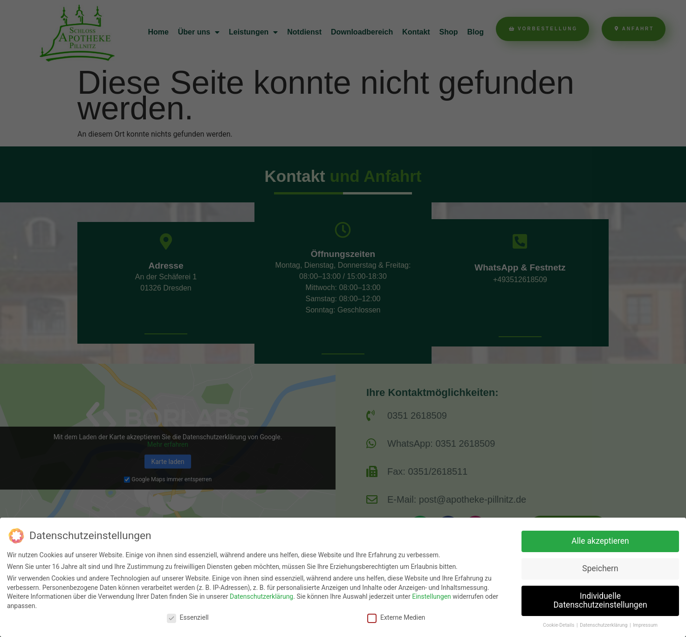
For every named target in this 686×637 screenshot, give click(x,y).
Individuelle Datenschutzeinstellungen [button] (600, 600)
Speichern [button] (600, 568)
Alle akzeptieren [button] (600, 541)
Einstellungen (431, 596)
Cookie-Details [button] (559, 625)
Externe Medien (396, 617)
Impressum (645, 625)
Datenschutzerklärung (261, 596)
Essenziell (188, 617)
